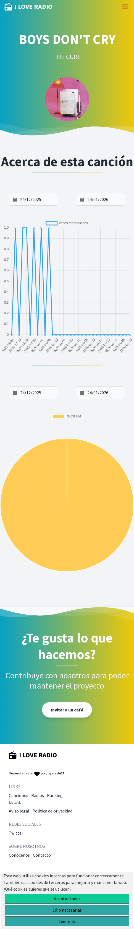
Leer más (67, 921)
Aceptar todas (67, 898)
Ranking (55, 795)
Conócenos (19, 855)
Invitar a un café (67, 710)
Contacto (42, 855)
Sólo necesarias (67, 910)
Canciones (18, 795)
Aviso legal (19, 811)
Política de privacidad (52, 811)
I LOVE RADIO (28, 7)
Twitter (16, 833)
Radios (37, 795)
